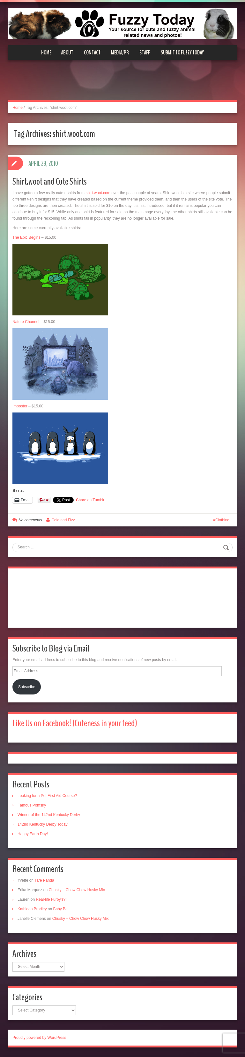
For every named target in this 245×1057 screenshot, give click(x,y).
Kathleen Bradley (32, 909)
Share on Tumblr (90, 500)
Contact (92, 52)
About (67, 52)
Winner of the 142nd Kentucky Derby (49, 815)
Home (46, 52)
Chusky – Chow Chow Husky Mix (76, 890)
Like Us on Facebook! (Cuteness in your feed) (74, 723)
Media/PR (120, 52)
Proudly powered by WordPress (39, 1037)
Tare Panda (44, 880)
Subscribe (26, 687)
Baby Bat (61, 909)
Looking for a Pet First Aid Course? (47, 795)
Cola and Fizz (63, 520)
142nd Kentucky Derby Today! (43, 824)
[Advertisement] (122, 83)
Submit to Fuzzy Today (182, 52)
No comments (30, 520)
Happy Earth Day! (33, 834)
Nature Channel (25, 322)
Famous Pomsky (32, 805)
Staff (144, 52)
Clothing (222, 520)
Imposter (19, 406)
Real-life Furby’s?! (51, 899)
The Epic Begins (26, 237)
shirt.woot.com (97, 193)
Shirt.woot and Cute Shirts (49, 181)
